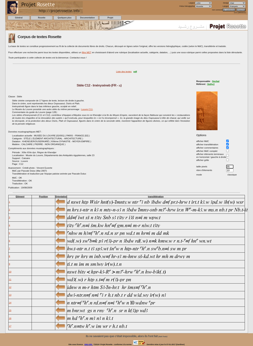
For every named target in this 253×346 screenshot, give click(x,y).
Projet (110, 18)
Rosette (41, 18)
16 (10, 318)
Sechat (215, 81)
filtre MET (86, 52)
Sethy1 (211, 84)
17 (10, 326)
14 (10, 303)
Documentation (87, 18)
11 (10, 279)
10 (10, 272)
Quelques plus (64, 18)
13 (10, 295)
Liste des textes (124, 71)
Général (19, 18)
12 (10, 287)
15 (10, 310)
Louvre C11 (87, 109)
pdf (135, 71)
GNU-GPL (88, 344)
